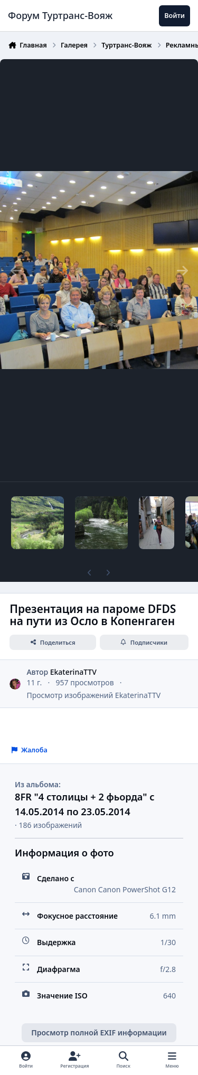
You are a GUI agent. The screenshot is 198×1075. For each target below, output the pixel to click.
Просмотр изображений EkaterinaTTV (93, 695)
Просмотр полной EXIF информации (98, 1032)
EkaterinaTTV (73, 672)
